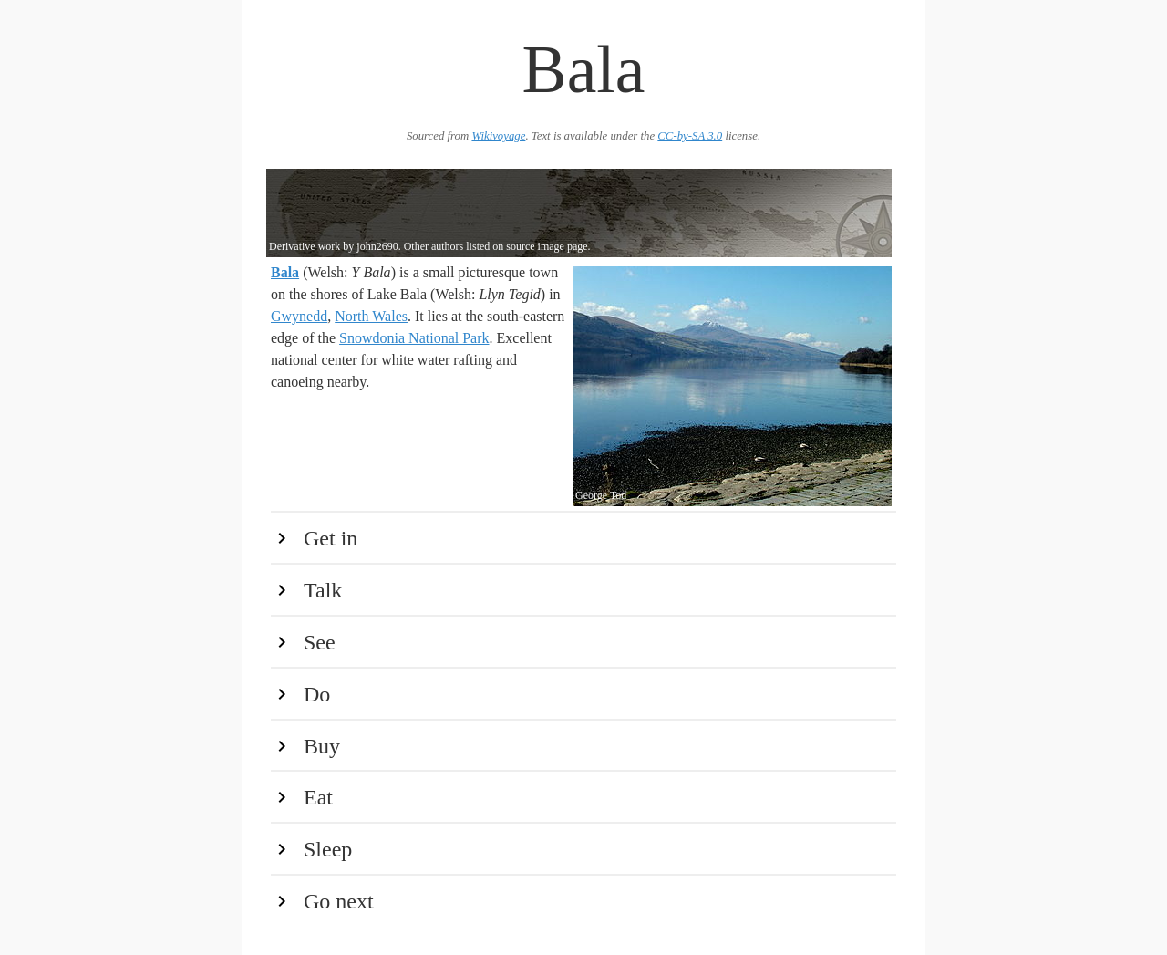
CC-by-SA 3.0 (689, 136)
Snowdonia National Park (414, 338)
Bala (285, 272)
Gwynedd (299, 316)
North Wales (371, 316)
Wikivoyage (498, 136)
